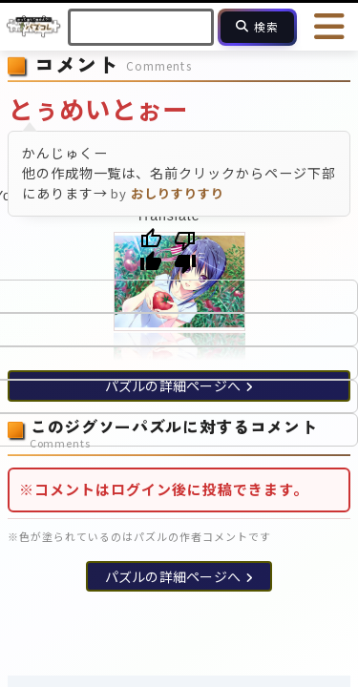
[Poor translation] (185, 251)
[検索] (257, 27)
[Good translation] (151, 251)
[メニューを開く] (329, 27)
